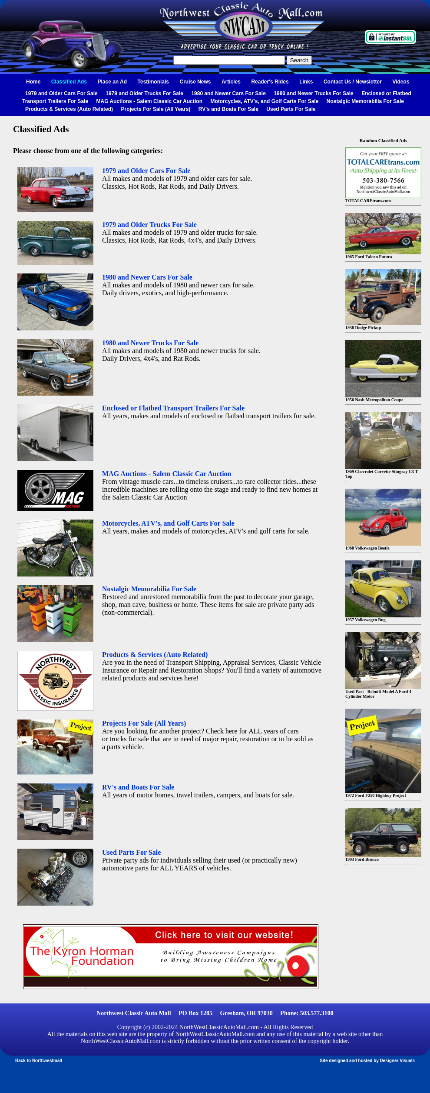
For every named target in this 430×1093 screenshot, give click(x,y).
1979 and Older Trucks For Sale (144, 93)
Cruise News (195, 82)
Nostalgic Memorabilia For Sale (365, 101)
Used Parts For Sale (290, 109)
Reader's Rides (269, 82)
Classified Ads (69, 82)
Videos (400, 82)
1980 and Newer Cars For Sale (228, 93)
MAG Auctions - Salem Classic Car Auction (149, 101)
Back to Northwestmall (38, 1060)
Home (33, 82)
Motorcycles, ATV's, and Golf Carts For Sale (264, 101)
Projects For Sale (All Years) (156, 109)
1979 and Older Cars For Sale (61, 93)
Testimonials (153, 82)
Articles (231, 82)
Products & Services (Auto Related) (69, 109)
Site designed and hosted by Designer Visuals (367, 1060)
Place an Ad (112, 82)
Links (306, 82)
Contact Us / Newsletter (353, 82)
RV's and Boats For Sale (228, 109)
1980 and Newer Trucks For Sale (313, 93)
